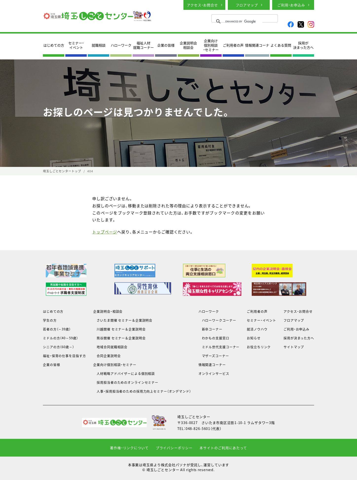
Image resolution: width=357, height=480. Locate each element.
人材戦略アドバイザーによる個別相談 (124, 373)
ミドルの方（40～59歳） (60, 338)
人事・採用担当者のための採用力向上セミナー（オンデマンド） (142, 391)
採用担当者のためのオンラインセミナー (125, 382)
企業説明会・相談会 (108, 311)
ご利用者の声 (233, 45)
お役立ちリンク (259, 346)
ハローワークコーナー (217, 320)
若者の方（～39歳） (57, 329)
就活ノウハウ (257, 329)
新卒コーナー (210, 329)
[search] (243, 21)
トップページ (104, 232)
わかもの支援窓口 (213, 338)
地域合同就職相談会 (110, 346)
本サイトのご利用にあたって (223, 447)
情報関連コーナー (212, 364)
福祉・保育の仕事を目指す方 (64, 355)
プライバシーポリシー (174, 447)
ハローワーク (121, 45)
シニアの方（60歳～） (58, 346)
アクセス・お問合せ (202, 4)
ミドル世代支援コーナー (219, 346)
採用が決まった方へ (303, 45)
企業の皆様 (166, 45)
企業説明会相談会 (188, 45)
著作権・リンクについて (129, 447)
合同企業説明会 (107, 355)
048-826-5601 (198, 428)
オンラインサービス (213, 373)
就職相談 (99, 45)
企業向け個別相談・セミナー (211, 45)
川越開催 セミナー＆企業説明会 (119, 329)
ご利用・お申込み (291, 4)
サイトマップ (294, 346)
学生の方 (50, 320)
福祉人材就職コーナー (143, 45)
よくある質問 (280, 45)
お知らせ (254, 338)
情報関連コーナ (257, 45)
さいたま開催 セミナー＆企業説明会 (122, 320)
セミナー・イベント (76, 45)
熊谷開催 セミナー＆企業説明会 (119, 338)
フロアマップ (247, 4)
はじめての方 (53, 45)
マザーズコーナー (213, 355)
